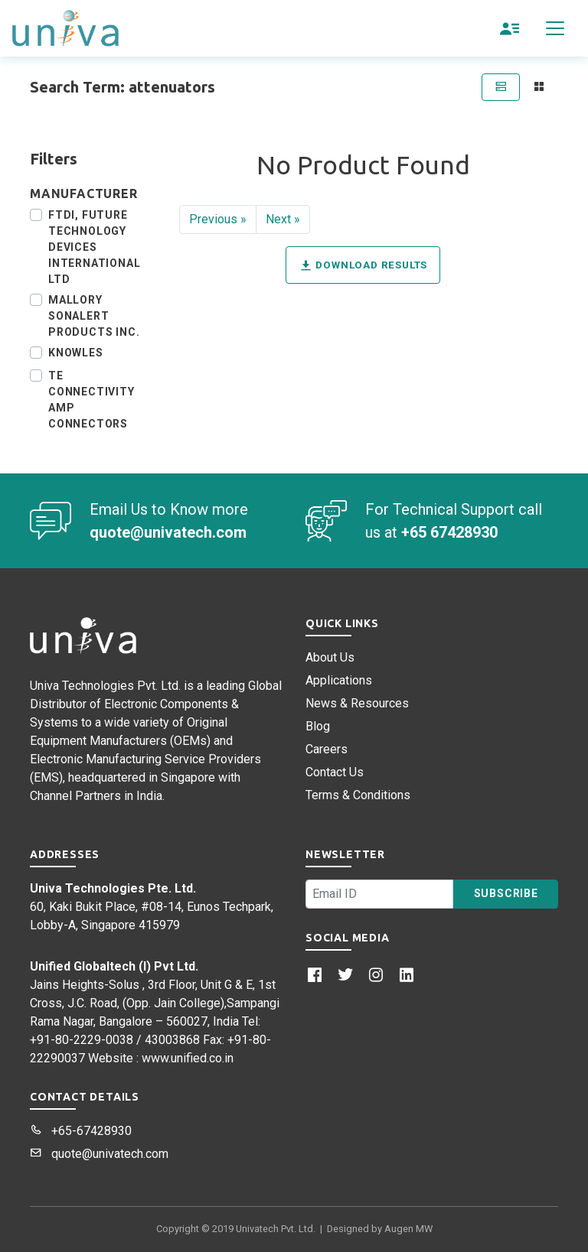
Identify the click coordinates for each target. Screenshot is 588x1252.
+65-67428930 (81, 1131)
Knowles (75, 352)
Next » (283, 219)
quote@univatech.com (99, 1153)
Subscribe (506, 893)
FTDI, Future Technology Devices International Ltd (94, 247)
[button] (510, 28)
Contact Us (334, 772)
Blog (317, 726)
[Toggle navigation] (555, 28)
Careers (326, 749)
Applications (338, 680)
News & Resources (357, 703)
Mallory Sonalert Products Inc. (93, 316)
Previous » (218, 219)
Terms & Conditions (357, 795)
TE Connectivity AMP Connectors (91, 399)
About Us (329, 657)
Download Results (363, 265)
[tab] (501, 87)
